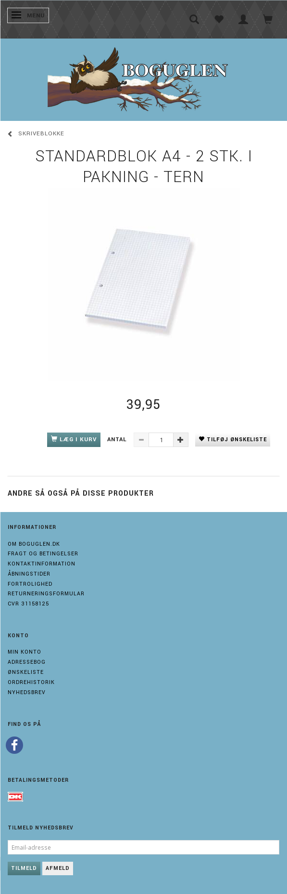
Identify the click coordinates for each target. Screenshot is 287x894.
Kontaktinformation (41, 563)
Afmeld (58, 868)
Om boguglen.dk (34, 544)
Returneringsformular (46, 593)
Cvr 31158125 (28, 603)
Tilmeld (24, 868)
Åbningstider (29, 574)
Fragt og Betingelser (43, 553)
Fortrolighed (30, 584)
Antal (118, 439)
